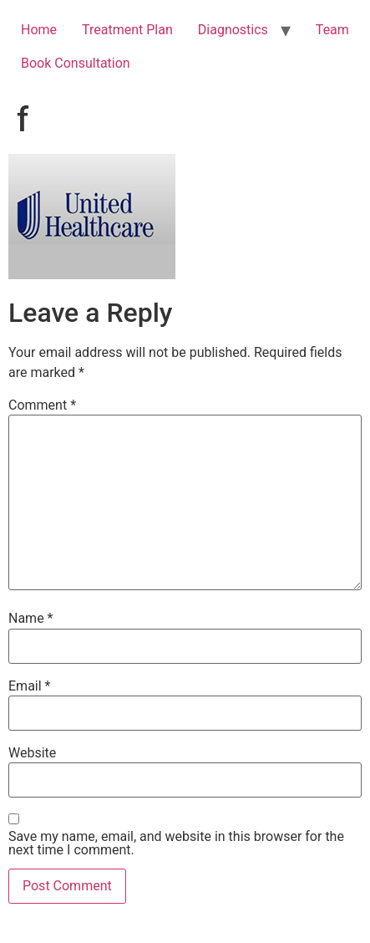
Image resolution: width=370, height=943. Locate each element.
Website (32, 753)
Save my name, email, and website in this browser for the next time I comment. (176, 843)
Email (29, 686)
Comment (42, 405)
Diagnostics (233, 30)
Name (30, 618)
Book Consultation (75, 63)
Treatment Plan (127, 30)
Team (332, 30)
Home (39, 30)
